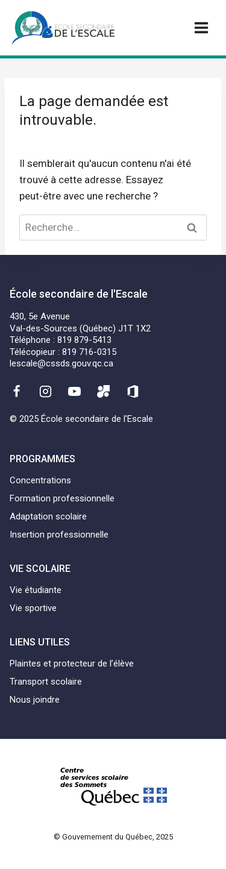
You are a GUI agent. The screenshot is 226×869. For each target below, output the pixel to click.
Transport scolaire (46, 681)
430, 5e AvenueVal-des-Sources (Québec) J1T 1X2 (80, 322)
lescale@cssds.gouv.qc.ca (61, 363)
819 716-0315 (89, 352)
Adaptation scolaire (48, 516)
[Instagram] (45, 391)
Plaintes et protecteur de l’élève (72, 663)
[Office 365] (132, 391)
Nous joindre (35, 699)
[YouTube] (74, 391)
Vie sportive (33, 608)
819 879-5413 (84, 339)
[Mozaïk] (103, 391)
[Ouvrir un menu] (201, 27)
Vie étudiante (35, 590)
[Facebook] (16, 391)
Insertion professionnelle (59, 534)
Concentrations (40, 480)
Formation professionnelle (62, 498)
